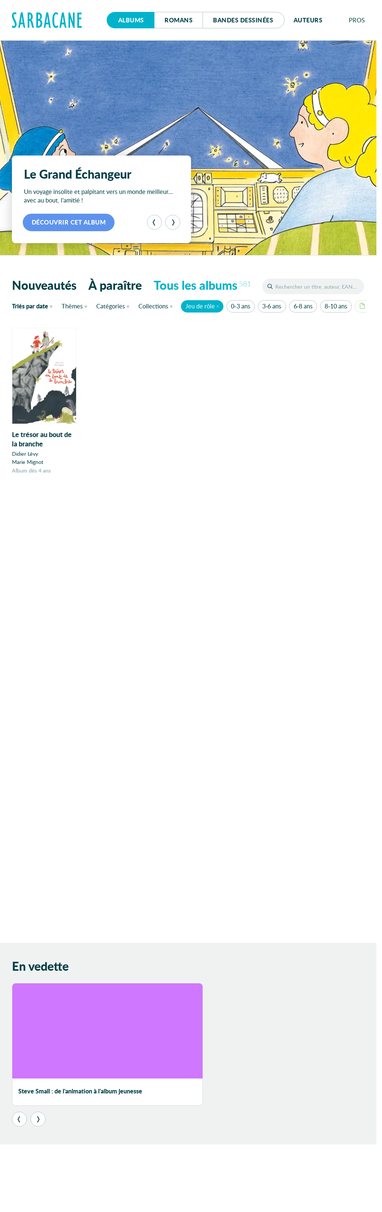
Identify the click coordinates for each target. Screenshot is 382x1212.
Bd (243, 20)
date (34, 305)
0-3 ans (240, 306)
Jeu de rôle (200, 306)
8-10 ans (336, 306)
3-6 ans (271, 306)
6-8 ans (303, 306)
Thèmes (72, 306)
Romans (178, 20)
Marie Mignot (27, 462)
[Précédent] (154, 222)
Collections (153, 306)
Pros (357, 20)
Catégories (110, 306)
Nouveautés (44, 284)
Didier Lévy (25, 454)
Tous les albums (202, 284)
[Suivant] (172, 222)
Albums (131, 20)
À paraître (115, 284)
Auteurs (308, 20)
